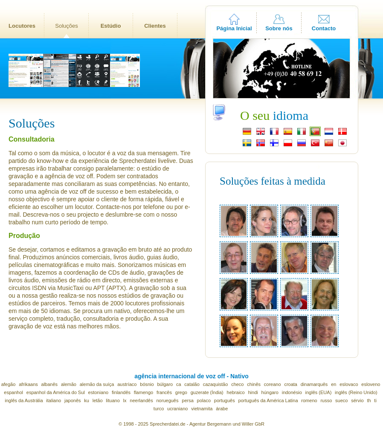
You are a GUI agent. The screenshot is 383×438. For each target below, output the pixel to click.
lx (125, 400)
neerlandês (141, 400)
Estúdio (111, 26)
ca (178, 384)
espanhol (13, 392)
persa (188, 400)
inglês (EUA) (318, 392)
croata (290, 384)
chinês (254, 384)
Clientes (155, 26)
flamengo (143, 392)
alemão (68, 384)
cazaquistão (215, 384)
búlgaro (165, 384)
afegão (8, 384)
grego (181, 392)
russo (326, 400)
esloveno (370, 384)
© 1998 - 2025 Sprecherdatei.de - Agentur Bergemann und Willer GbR (191, 423)
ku (86, 400)
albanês (49, 384)
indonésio (292, 392)
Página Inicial (234, 28)
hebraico (236, 392)
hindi (253, 392)
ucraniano (177, 408)
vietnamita (201, 408)
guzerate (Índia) (207, 392)
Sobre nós (279, 28)
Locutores (22, 26)
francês (164, 392)
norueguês (168, 400)
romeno (309, 400)
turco (159, 408)
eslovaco (348, 384)
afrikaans (28, 384)
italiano (53, 400)
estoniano (98, 392)
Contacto (324, 28)
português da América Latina (268, 400)
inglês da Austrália (24, 400)
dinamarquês (314, 384)
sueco (341, 400)
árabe (222, 408)
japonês (72, 400)
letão (98, 400)
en (333, 384)
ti (375, 400)
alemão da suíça (97, 384)
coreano (272, 384)
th (369, 400)
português (224, 400)
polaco (204, 400)
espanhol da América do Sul (55, 392)
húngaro (270, 392)
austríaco (126, 384)
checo (237, 384)
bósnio (147, 384)
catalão (191, 384)
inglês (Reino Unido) (356, 392)
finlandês (121, 392)
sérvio (357, 400)
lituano (112, 400)
